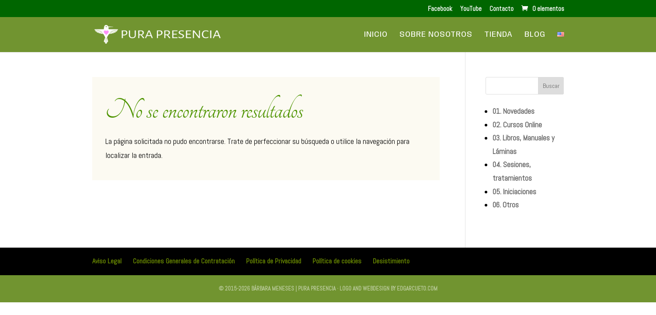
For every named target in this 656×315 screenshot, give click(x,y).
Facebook (440, 9)
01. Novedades (514, 111)
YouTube (471, 9)
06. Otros (506, 205)
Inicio (376, 35)
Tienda (498, 35)
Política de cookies (336, 261)
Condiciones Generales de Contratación (184, 261)
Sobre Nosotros (435, 35)
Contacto (501, 9)
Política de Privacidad (273, 261)
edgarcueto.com (417, 288)
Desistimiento (391, 261)
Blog (534, 35)
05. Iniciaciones (514, 191)
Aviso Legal (106, 261)
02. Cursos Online (517, 125)
